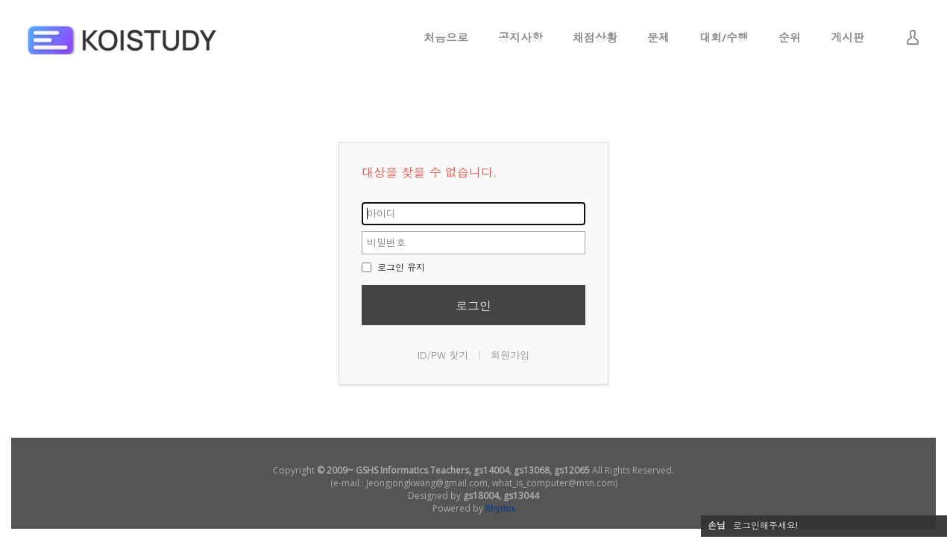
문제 (658, 37)
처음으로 (446, 37)
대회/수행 (724, 37)
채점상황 (595, 37)
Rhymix (500, 508)
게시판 (847, 37)
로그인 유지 (393, 266)
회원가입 (510, 355)
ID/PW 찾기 (443, 355)
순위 (789, 37)
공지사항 (520, 37)
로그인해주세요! (765, 525)
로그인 (473, 305)
